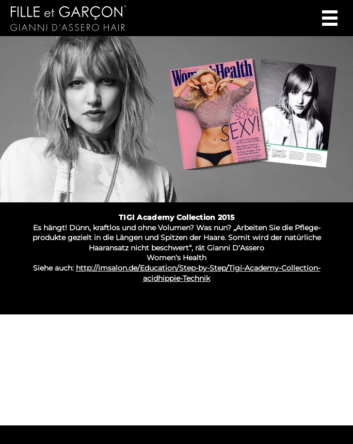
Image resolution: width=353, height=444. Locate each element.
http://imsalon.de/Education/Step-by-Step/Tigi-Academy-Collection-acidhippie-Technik (198, 273)
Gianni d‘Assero (93, 18)
